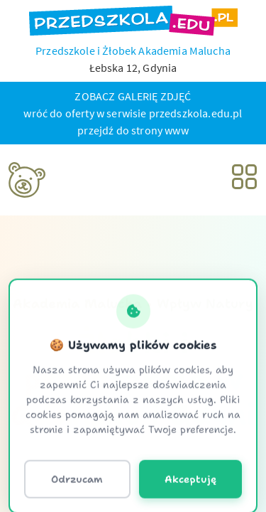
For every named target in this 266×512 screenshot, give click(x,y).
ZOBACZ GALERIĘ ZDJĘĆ (132, 96)
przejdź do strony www (132, 130)
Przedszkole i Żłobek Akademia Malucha (133, 50)
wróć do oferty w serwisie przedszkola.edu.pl (132, 113)
